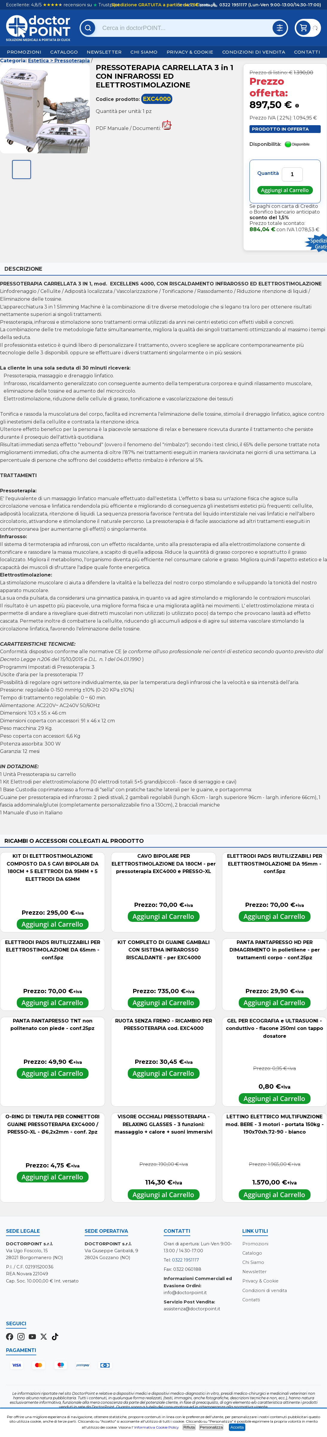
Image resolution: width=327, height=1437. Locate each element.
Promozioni (24, 52)
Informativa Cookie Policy (156, 1427)
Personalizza (211, 1427)
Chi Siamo (144, 52)
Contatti (307, 52)
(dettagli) (207, 5)
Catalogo (64, 52)
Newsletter (104, 52)
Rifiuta (189, 1427)
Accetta (237, 1427)
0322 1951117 (185, 1260)
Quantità (268, 173)
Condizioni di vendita (253, 52)
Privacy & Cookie (190, 52)
